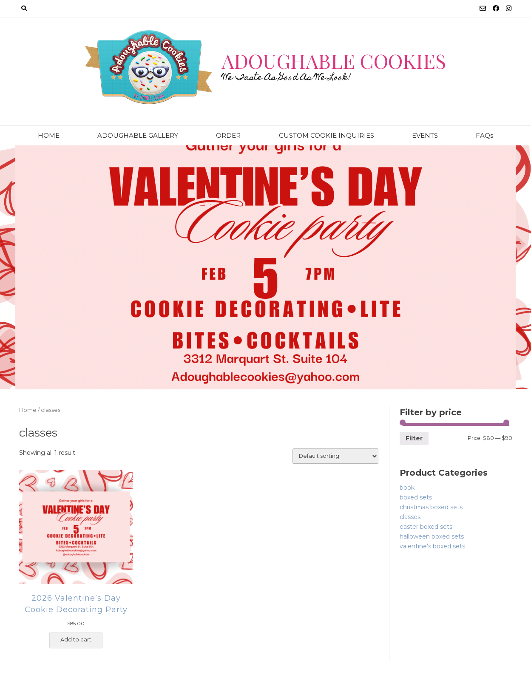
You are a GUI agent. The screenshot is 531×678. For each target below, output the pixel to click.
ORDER (228, 135)
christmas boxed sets (431, 507)
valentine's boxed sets (432, 546)
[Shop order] (335, 456)
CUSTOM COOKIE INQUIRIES (326, 135)
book (407, 487)
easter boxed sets (426, 526)
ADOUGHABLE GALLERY (137, 135)
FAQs (484, 135)
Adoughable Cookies (333, 60)
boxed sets (416, 497)
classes (410, 517)
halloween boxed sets (432, 536)
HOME (49, 135)
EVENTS (425, 135)
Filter (414, 438)
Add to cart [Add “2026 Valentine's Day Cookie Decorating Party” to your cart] (75, 639)
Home (28, 410)
